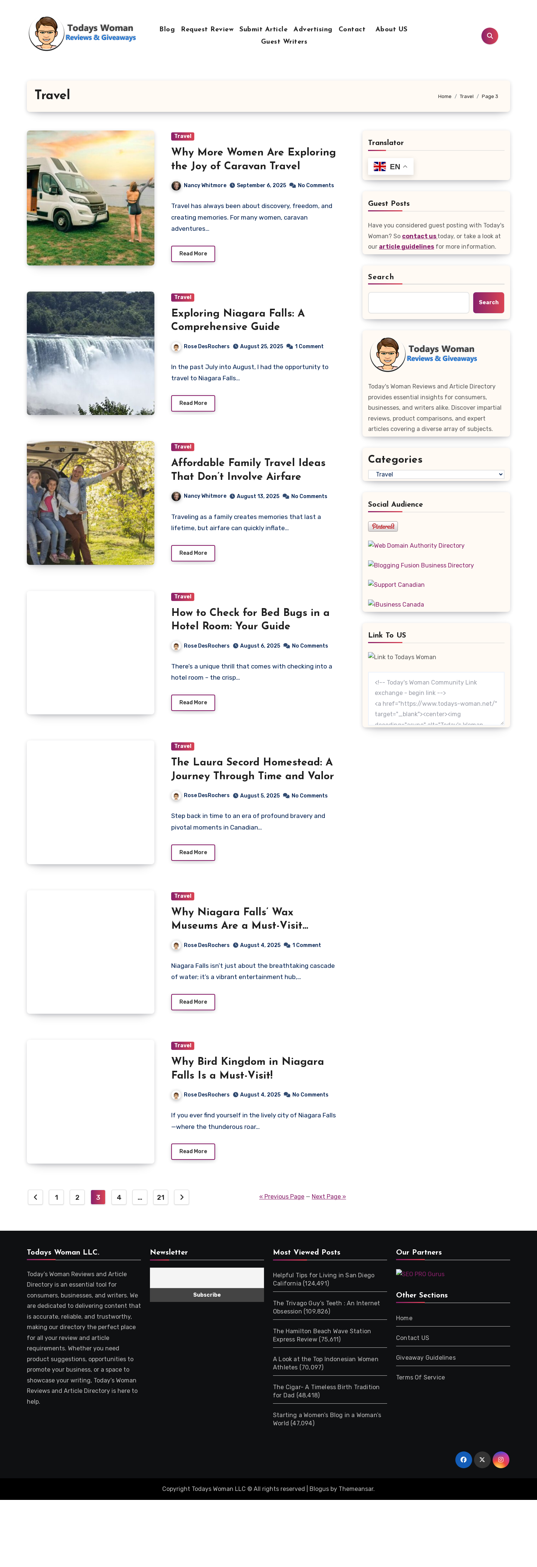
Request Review (207, 29)
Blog (167, 29)
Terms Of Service (420, 1381)
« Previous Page (281, 1200)
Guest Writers (284, 41)
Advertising (313, 29)
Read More (193, 254)
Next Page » (329, 1200)
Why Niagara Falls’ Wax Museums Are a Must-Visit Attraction (236, 929)
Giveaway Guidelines (426, 1361)
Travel (182, 136)
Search (381, 277)
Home (404, 1321)
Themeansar (356, 1492)
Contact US (412, 1341)
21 (160, 1201)
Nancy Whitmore (199, 185)
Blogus (319, 1492)
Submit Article (263, 29)
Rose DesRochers (201, 347)
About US (390, 29)
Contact (352, 29)
